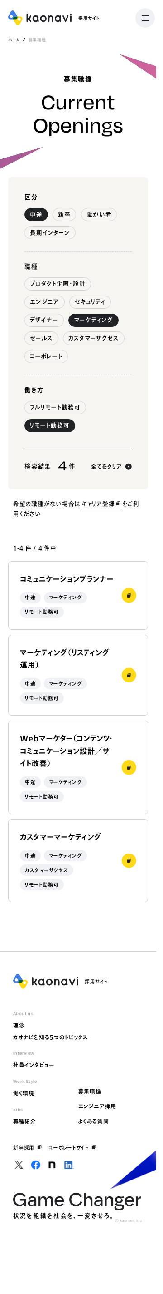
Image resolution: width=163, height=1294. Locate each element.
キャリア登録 (101, 504)
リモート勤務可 (50, 425)
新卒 (64, 214)
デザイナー (44, 320)
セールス (41, 338)
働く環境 (23, 1093)
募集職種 (89, 1091)
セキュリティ (90, 302)
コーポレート (46, 356)
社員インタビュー (34, 1064)
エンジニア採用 (97, 1106)
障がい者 (99, 214)
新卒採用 (27, 1147)
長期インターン (50, 233)
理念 (19, 1025)
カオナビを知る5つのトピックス (50, 1037)
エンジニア (44, 302)
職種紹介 (24, 1121)
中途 (36, 214)
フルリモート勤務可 (55, 407)
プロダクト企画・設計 (58, 283)
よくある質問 (93, 1121)
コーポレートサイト (72, 1147)
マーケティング (93, 320)
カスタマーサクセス (93, 338)
